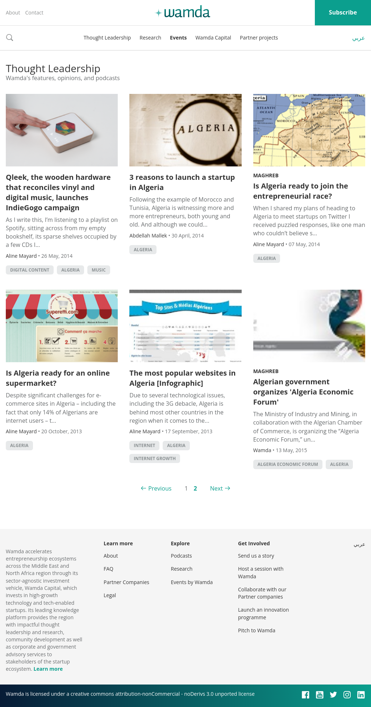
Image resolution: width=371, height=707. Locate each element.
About (13, 12)
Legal (110, 595)
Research (150, 37)
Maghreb (266, 175)
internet (144, 445)
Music (99, 270)
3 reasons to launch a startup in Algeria (182, 182)
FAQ (108, 568)
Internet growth (155, 458)
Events (178, 37)
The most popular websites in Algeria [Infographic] (182, 378)
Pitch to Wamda (256, 630)
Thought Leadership (107, 37)
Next (216, 488)
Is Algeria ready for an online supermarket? (58, 378)
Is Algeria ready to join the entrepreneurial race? (300, 191)
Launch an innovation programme (263, 613)
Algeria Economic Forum (288, 464)
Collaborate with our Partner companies (262, 593)
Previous (159, 488)
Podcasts (181, 555)
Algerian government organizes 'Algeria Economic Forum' (303, 392)
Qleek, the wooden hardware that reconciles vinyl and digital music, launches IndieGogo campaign (58, 192)
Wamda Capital (213, 37)
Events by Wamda (192, 582)
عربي (358, 38)
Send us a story (256, 555)
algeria (70, 270)
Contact (34, 12)
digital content (29, 270)
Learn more (48, 668)
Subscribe (343, 12)
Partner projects (259, 37)
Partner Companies (126, 582)
